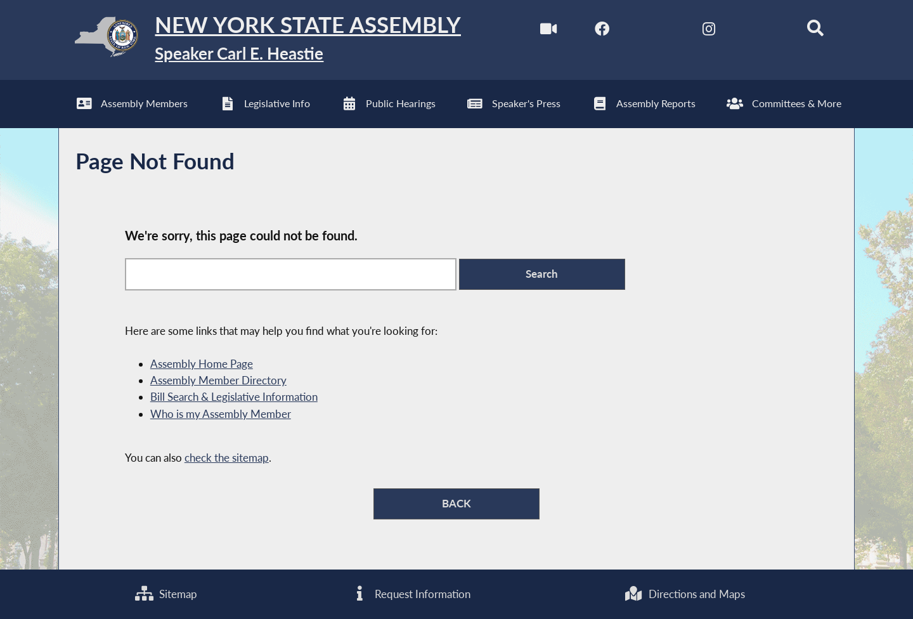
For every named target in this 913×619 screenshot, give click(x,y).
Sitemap (166, 594)
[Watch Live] (548, 30)
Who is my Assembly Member (220, 413)
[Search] (815, 30)
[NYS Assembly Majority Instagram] (708, 30)
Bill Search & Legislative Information (234, 396)
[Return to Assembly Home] (259, 40)
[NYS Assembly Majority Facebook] (602, 30)
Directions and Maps (684, 594)
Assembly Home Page (201, 363)
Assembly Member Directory (218, 380)
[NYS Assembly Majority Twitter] (655, 30)
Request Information (410, 594)
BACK (456, 503)
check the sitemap (227, 457)
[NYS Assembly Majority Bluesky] (762, 30)
